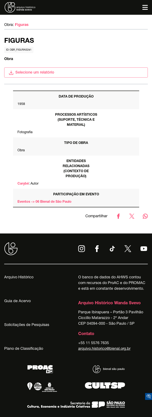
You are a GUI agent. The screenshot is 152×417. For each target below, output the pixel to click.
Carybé (23, 184)
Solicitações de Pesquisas (26, 325)
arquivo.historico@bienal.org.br (104, 349)
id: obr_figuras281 (19, 50)
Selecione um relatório (31, 72)
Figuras (22, 25)
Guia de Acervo (17, 301)
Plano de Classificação (23, 349)
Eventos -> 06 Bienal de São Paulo (44, 202)
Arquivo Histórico (18, 277)
